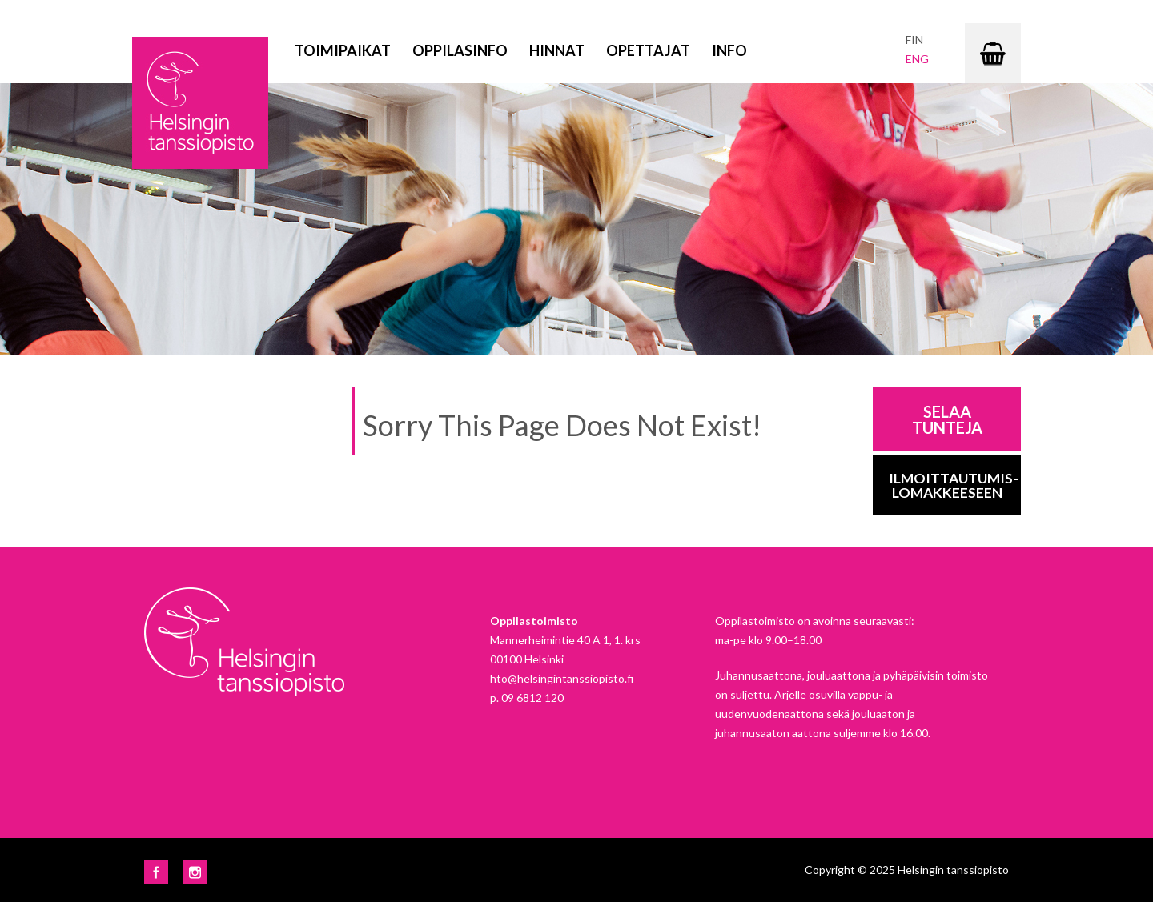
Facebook (156, 872)
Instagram (195, 872)
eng (917, 59)
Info (729, 50)
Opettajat (648, 50)
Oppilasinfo (460, 50)
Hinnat (557, 50)
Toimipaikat (343, 50)
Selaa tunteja (947, 419)
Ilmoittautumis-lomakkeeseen (953, 485)
